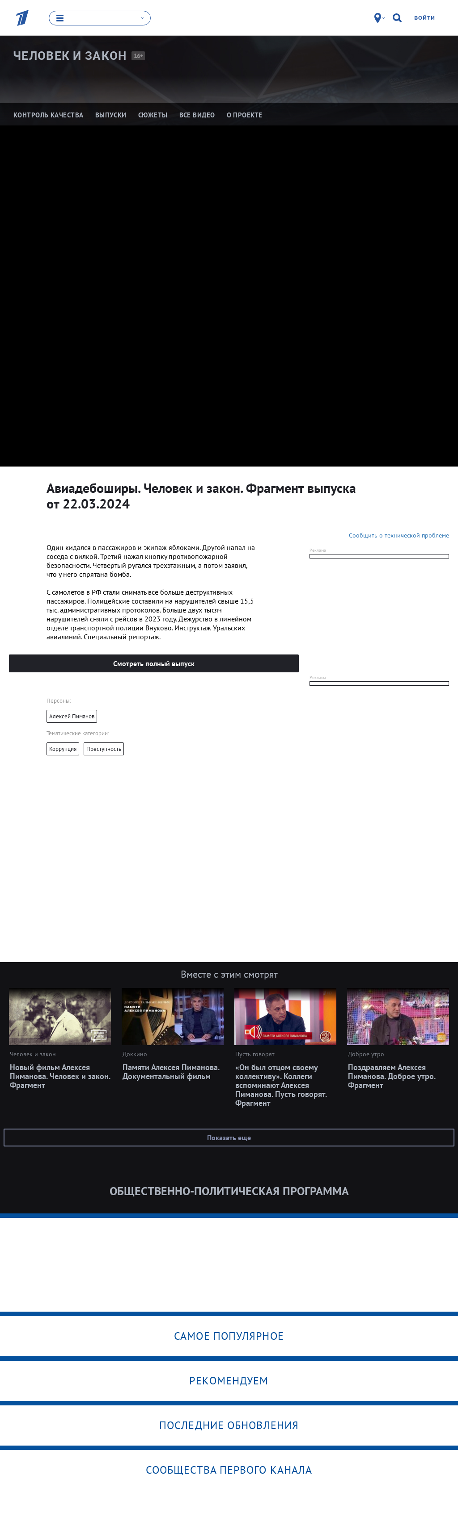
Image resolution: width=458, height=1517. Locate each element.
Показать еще (229, 1137)
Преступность (103, 748)
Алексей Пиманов (71, 716)
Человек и (70, 55)
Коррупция (62, 748)
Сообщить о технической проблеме (399, 535)
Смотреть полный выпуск (154, 662)
